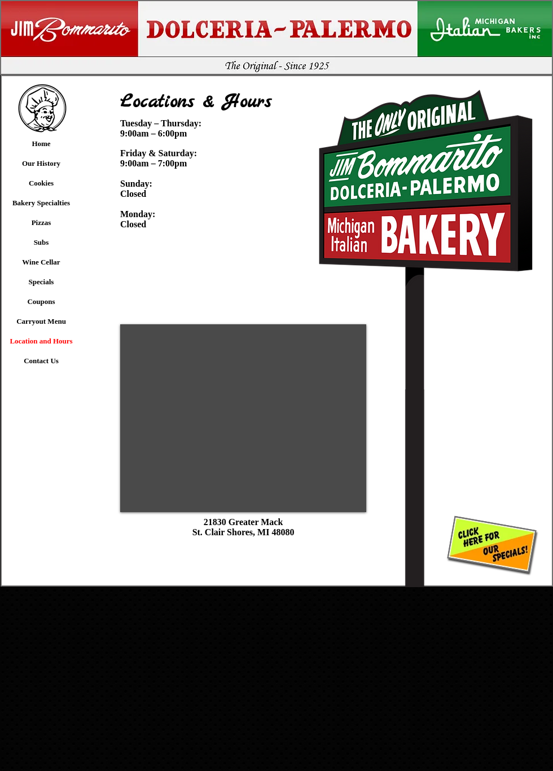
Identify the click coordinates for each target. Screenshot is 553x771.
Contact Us (41, 360)
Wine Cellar (41, 262)
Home (41, 143)
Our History (41, 163)
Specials (41, 281)
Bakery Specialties (41, 203)
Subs (41, 242)
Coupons (41, 301)
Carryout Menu (41, 321)
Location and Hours (41, 341)
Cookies (41, 183)
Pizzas (41, 222)
